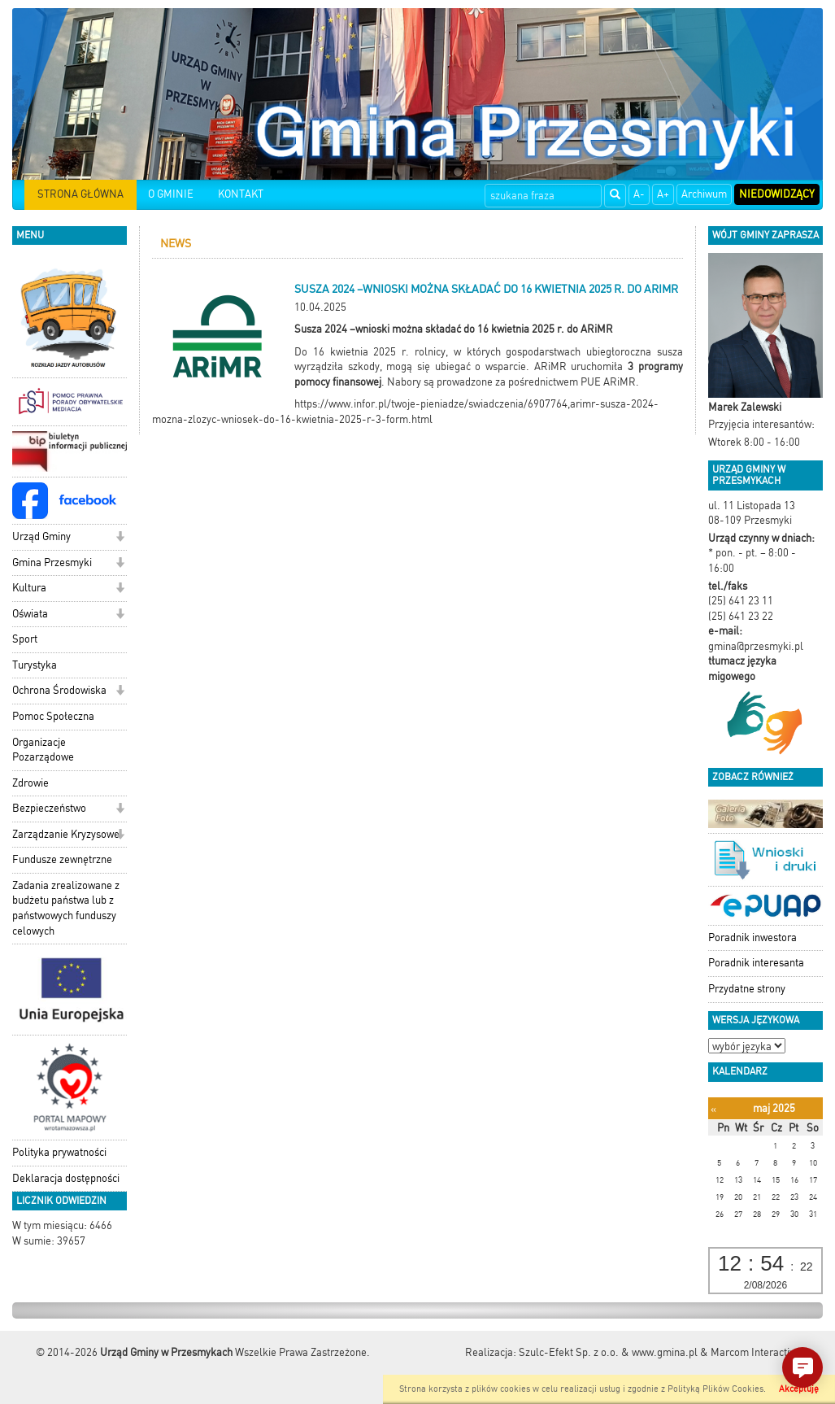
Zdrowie (30, 783)
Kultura (29, 588)
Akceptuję (799, 1389)
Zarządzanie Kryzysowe (66, 834)
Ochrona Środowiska (59, 690)
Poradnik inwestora (752, 937)
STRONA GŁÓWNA (80, 194)
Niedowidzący (777, 194)
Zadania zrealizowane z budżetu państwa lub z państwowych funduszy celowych (66, 908)
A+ (663, 194)
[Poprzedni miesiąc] (713, 1109)
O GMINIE (171, 194)
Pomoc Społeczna (53, 716)
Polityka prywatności (59, 1152)
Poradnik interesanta (756, 963)
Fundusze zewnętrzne (62, 859)
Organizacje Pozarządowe (43, 750)
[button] (120, 538)
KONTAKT (240, 194)
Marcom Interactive (755, 1352)
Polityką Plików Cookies (715, 1389)
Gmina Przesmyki (52, 562)
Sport (24, 639)
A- (639, 194)
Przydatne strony (746, 989)
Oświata (30, 614)
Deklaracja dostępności (66, 1178)
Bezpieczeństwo (49, 808)
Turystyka (34, 665)
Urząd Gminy (41, 536)
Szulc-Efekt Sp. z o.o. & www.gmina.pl (608, 1352)
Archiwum (704, 194)
